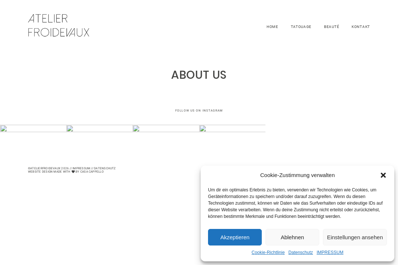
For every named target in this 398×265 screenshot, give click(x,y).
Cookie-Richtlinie (268, 252)
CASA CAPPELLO (92, 171)
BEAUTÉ (331, 27)
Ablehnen (292, 237)
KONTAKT (361, 27)
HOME (272, 27)
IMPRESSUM (330, 252)
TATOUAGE (301, 27)
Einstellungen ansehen (355, 237)
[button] (383, 175)
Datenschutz (300, 252)
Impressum (81, 168)
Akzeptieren (234, 237)
